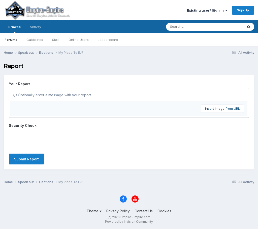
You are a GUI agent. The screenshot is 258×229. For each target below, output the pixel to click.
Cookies (164, 211)
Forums (11, 40)
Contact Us (144, 211)
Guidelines (34, 40)
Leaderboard (108, 40)
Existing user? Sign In (207, 10)
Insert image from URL (222, 108)
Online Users (79, 40)
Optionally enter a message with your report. (52, 95)
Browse (14, 29)
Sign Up (243, 10)
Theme (94, 211)
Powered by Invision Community (129, 221)
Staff (55, 40)
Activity (35, 27)
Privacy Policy (118, 211)
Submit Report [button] (26, 159)
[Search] (191, 27)
